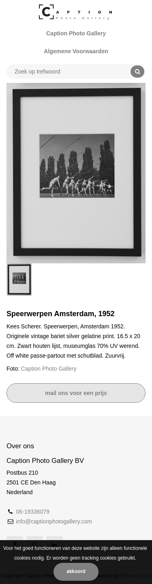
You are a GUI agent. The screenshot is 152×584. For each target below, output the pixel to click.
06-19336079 (32, 511)
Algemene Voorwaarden (76, 51)
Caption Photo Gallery (76, 33)
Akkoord (75, 571)
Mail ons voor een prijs (76, 393)
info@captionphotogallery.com (54, 521)
